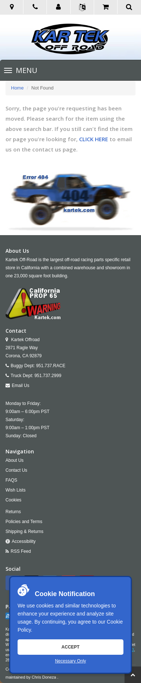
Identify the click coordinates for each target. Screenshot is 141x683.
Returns (13, 511)
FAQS (11, 480)
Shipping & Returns (24, 531)
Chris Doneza (44, 677)
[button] (58, 7)
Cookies (13, 500)
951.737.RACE (50, 365)
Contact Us (16, 470)
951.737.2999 (47, 375)
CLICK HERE (93, 139)
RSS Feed (21, 551)
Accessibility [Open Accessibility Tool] (24, 541)
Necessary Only (70, 661)
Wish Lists (15, 490)
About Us (14, 460)
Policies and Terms (23, 521)
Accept (70, 647)
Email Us (20, 385)
